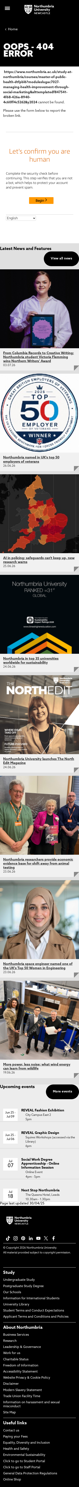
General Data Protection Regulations (30, 1473)
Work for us (11, 1353)
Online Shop (12, 1479)
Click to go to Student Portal (24, 1461)
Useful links (15, 1423)
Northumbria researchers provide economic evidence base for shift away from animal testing (38, 863)
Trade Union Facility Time (21, 1396)
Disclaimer (11, 1384)
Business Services (16, 1335)
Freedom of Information (20, 1365)
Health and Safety (16, 1449)
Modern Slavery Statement (22, 1390)
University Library (16, 1304)
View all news (61, 258)
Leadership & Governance (22, 1347)
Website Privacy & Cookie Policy (26, 1377)
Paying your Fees (15, 1436)
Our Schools (12, 1292)
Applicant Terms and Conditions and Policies (35, 1316)
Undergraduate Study (19, 1280)
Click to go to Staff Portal (21, 1467)
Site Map (9, 1412)
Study (9, 1273)
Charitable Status (15, 1359)
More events (62, 1091)
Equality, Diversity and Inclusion (26, 1442)
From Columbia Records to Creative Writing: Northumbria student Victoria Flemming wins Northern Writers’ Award (38, 357)
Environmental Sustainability (24, 1455)
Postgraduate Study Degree (23, 1286)
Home (11, 29)
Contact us (11, 1430)
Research (10, 1341)
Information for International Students (31, 1298)
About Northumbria (23, 1328)
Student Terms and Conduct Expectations (33, 1310)
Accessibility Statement (20, 1371)
